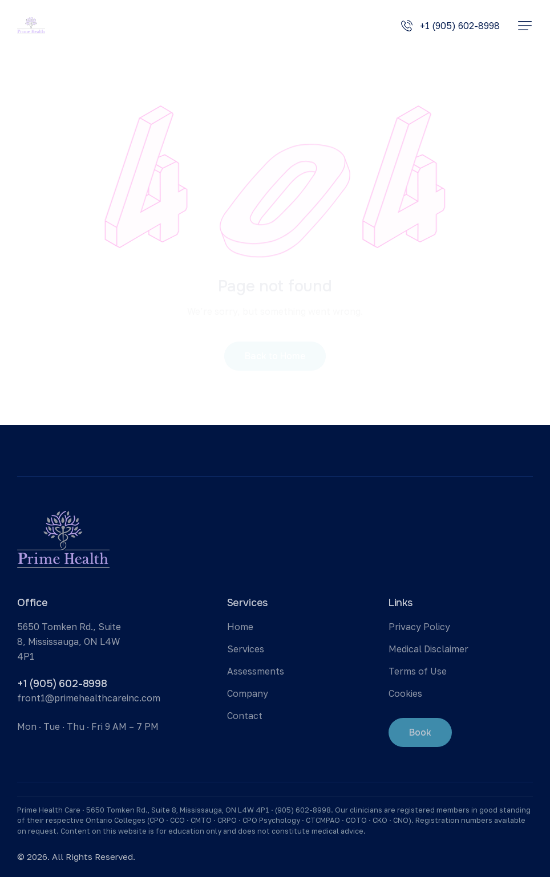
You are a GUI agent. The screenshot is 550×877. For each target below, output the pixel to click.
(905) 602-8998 (303, 810)
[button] (525, 26)
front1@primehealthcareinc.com (88, 698)
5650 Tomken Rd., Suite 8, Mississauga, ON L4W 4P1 (69, 641)
